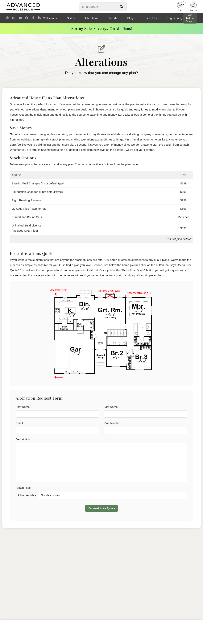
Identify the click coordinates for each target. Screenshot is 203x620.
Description (23, 439)
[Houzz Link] (39, 18)
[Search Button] (121, 6)
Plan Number (112, 423)
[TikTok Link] (33, 18)
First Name (23, 406)
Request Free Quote (101, 508)
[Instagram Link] (13, 18)
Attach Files (23, 487)
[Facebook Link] (26, 18)
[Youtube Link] (20, 18)
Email (19, 423)
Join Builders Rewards (190, 18)
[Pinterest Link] (7, 18)
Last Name (111, 406)
